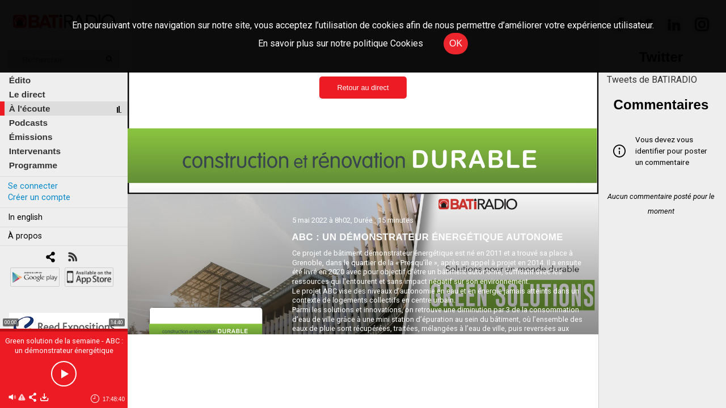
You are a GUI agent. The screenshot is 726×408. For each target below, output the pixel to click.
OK (455, 43)
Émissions (31, 137)
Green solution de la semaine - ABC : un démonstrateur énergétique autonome (64, 350)
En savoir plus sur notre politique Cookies (340, 43)
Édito (20, 80)
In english (25, 217)
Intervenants (35, 151)
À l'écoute (29, 108)
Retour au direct (363, 87)
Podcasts (28, 123)
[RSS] (72, 258)
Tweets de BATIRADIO (652, 79)
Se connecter (33, 186)
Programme (33, 165)
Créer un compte (39, 197)
